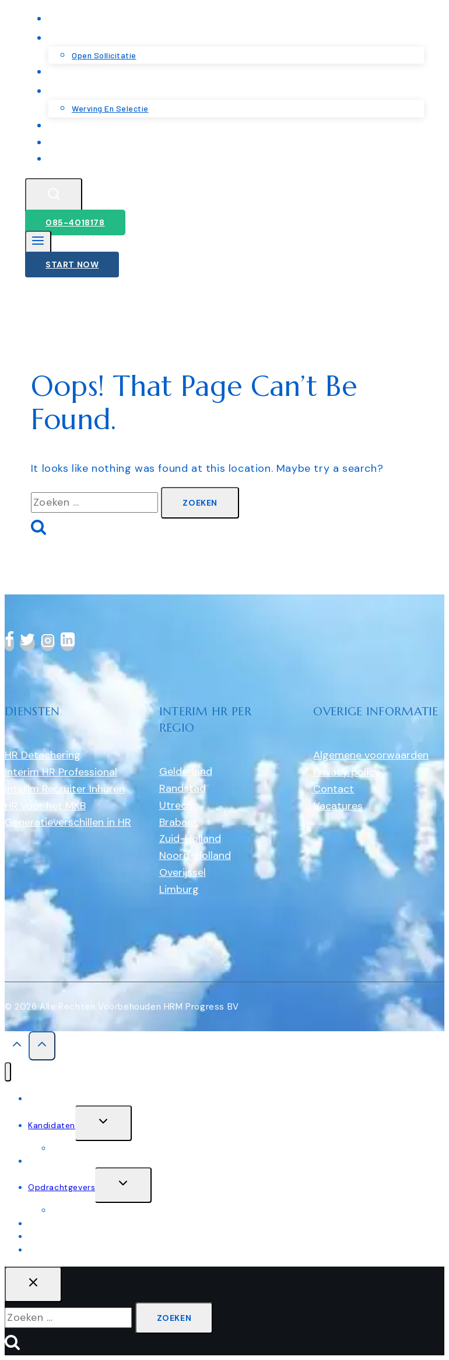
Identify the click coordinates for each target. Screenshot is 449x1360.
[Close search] (33, 1284)
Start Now (72, 264)
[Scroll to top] (17, 1047)
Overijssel (182, 872)
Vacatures (338, 806)
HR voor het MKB (45, 806)
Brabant (178, 822)
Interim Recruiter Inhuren (65, 789)
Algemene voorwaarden (371, 755)
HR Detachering (42, 755)
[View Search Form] (53, 196)
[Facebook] (9, 643)
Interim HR (49, 1161)
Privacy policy (346, 772)
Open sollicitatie (85, 1148)
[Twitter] (27, 643)
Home (40, 1098)
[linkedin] (68, 643)
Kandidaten (51, 1125)
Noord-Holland (195, 855)
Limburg (179, 889)
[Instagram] (48, 643)
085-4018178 (75, 222)
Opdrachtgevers (61, 1187)
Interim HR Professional (61, 772)
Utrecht (178, 805)
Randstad (182, 788)
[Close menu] (8, 1071)
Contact (77, 158)
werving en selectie (91, 1210)
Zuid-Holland (190, 839)
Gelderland (185, 771)
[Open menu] (38, 243)
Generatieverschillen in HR (68, 822)
